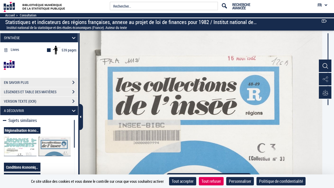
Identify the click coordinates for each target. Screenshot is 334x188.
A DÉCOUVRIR (40, 110)
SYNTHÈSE (40, 37)
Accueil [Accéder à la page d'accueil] (10, 15)
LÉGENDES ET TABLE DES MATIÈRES (41, 92)
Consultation (28, 15)
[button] (324, 66)
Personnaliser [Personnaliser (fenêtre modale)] (240, 181)
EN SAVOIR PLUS (41, 82)
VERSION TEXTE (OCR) (41, 101)
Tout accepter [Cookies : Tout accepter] (183, 181)
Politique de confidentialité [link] (281, 181)
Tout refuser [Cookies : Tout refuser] (211, 181)
